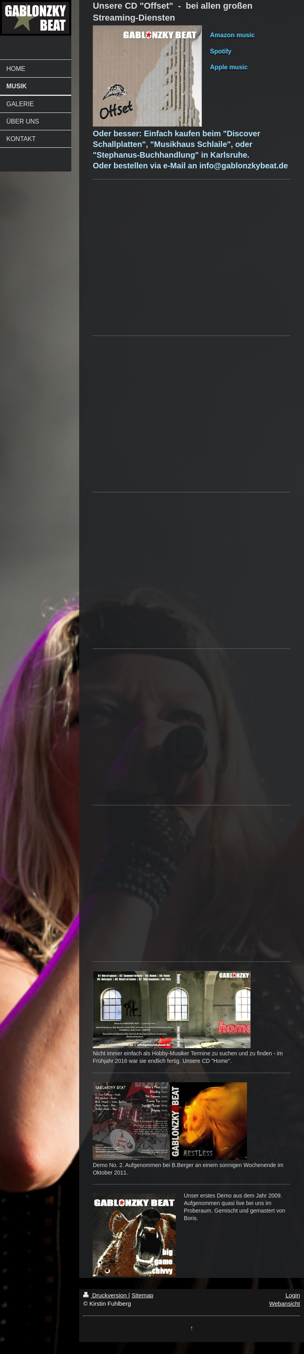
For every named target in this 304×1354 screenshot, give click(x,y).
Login (292, 1295)
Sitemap (142, 1295)
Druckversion (105, 1295)
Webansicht (284, 1303)
